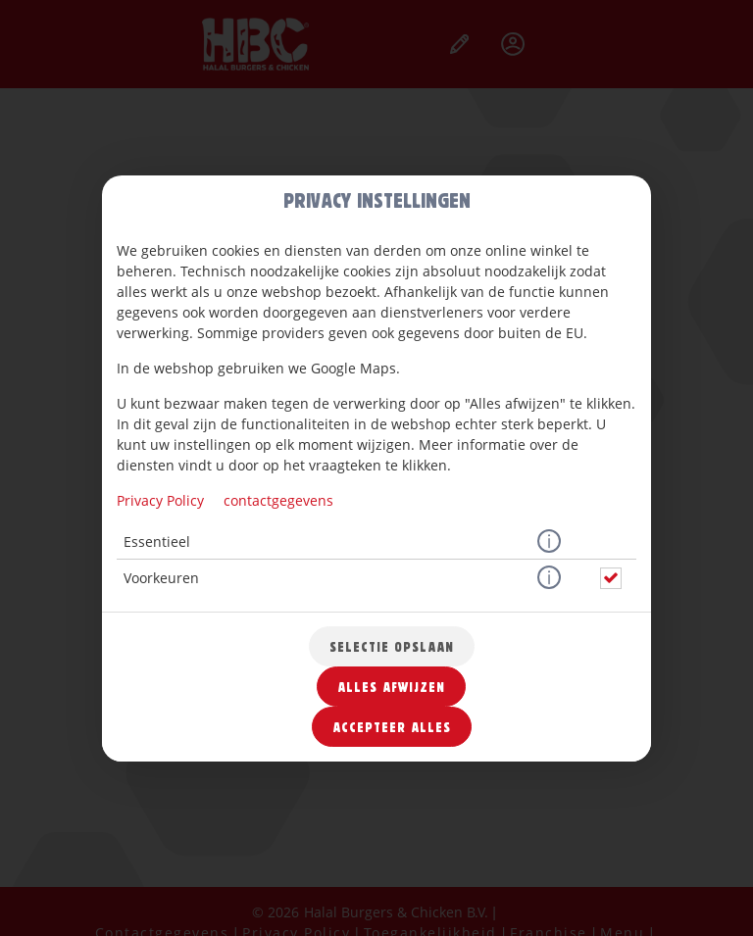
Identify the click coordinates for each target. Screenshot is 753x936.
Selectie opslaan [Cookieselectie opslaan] (391, 646)
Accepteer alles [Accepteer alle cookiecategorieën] (391, 726)
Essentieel (157, 541)
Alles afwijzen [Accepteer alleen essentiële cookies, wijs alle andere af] (391, 686)
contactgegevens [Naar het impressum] (278, 500)
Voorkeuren (161, 577)
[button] (549, 542)
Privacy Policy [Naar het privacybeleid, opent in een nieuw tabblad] (160, 500)
